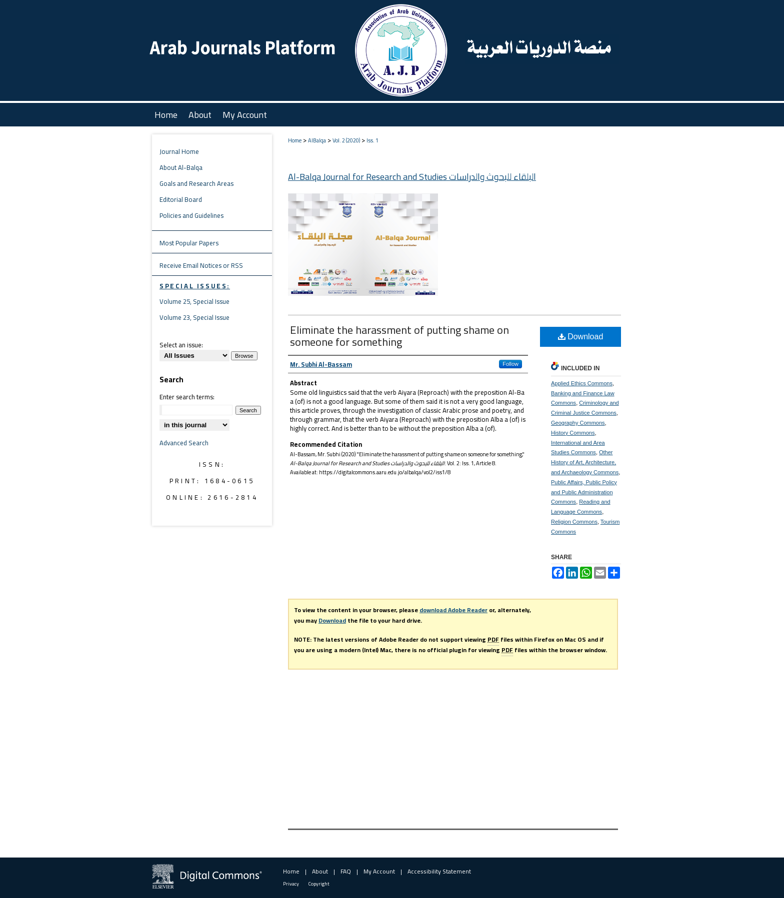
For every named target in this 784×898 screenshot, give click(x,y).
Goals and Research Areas (197, 183)
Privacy (291, 884)
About (320, 871)
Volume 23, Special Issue (195, 317)
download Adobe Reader (454, 610)
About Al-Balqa (181, 167)
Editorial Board (181, 199)
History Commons (572, 433)
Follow (510, 364)
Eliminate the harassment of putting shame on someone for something (399, 335)
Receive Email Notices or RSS (201, 265)
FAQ (345, 871)
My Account (379, 871)
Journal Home (179, 151)
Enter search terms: (187, 397)
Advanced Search (184, 443)
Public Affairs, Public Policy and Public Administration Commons (584, 492)
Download (581, 336)
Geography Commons (578, 423)
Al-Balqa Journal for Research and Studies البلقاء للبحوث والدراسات (412, 176)
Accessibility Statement (439, 871)
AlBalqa (317, 140)
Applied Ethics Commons (581, 383)
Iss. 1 (372, 140)
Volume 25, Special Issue (195, 301)
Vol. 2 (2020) (346, 140)
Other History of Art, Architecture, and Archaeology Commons (584, 462)
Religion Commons (574, 522)
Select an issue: (181, 345)
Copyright (319, 884)
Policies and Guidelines (192, 215)
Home (295, 140)
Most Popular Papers (189, 243)
